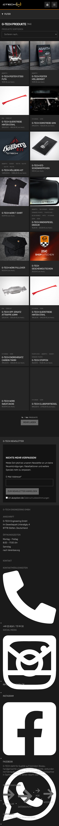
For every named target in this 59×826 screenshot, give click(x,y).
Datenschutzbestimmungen (36, 498)
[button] (29, 14)
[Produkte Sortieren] (29, 34)
